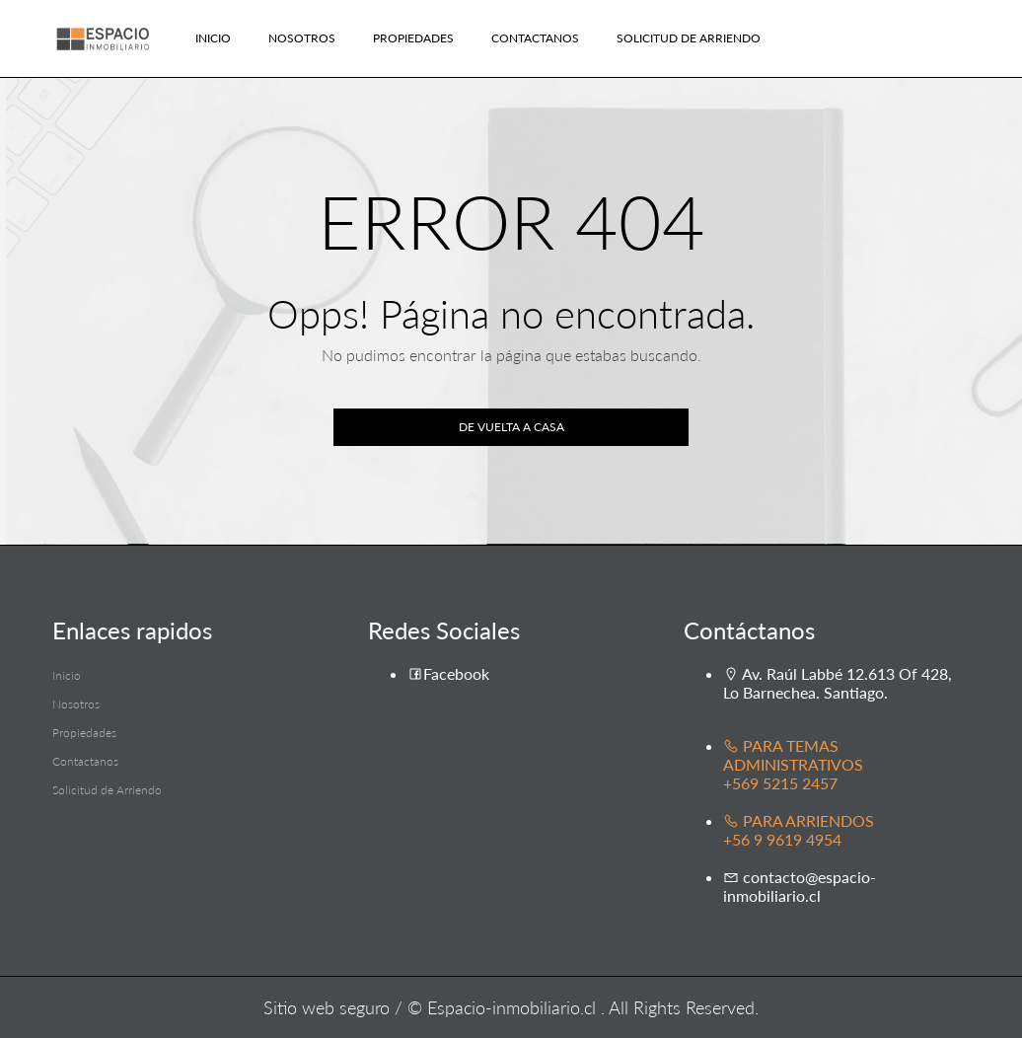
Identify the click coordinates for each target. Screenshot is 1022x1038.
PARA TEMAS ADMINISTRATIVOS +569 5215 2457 (793, 764)
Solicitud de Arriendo (689, 38)
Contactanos (535, 38)
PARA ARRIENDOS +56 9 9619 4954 (798, 830)
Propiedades (413, 38)
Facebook (448, 673)
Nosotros (301, 38)
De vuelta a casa (511, 426)
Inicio (213, 38)
